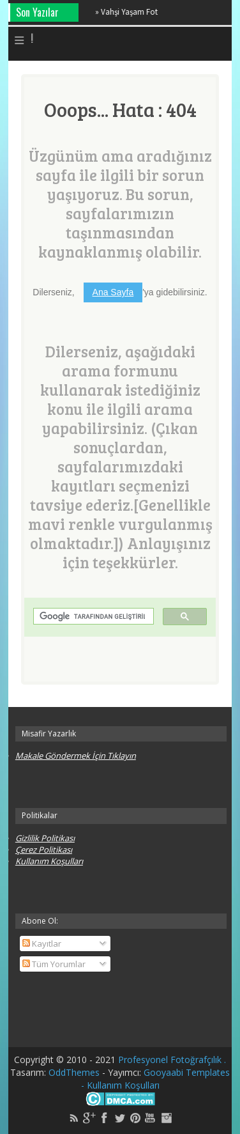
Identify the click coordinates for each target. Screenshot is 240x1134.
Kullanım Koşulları (49, 861)
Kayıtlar (41, 943)
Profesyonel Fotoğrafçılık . (172, 1059)
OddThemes (75, 1072)
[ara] (92, 616)
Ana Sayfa (113, 292)
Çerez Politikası (43, 849)
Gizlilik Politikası (45, 838)
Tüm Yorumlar (54, 964)
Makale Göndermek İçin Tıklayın (75, 755)
